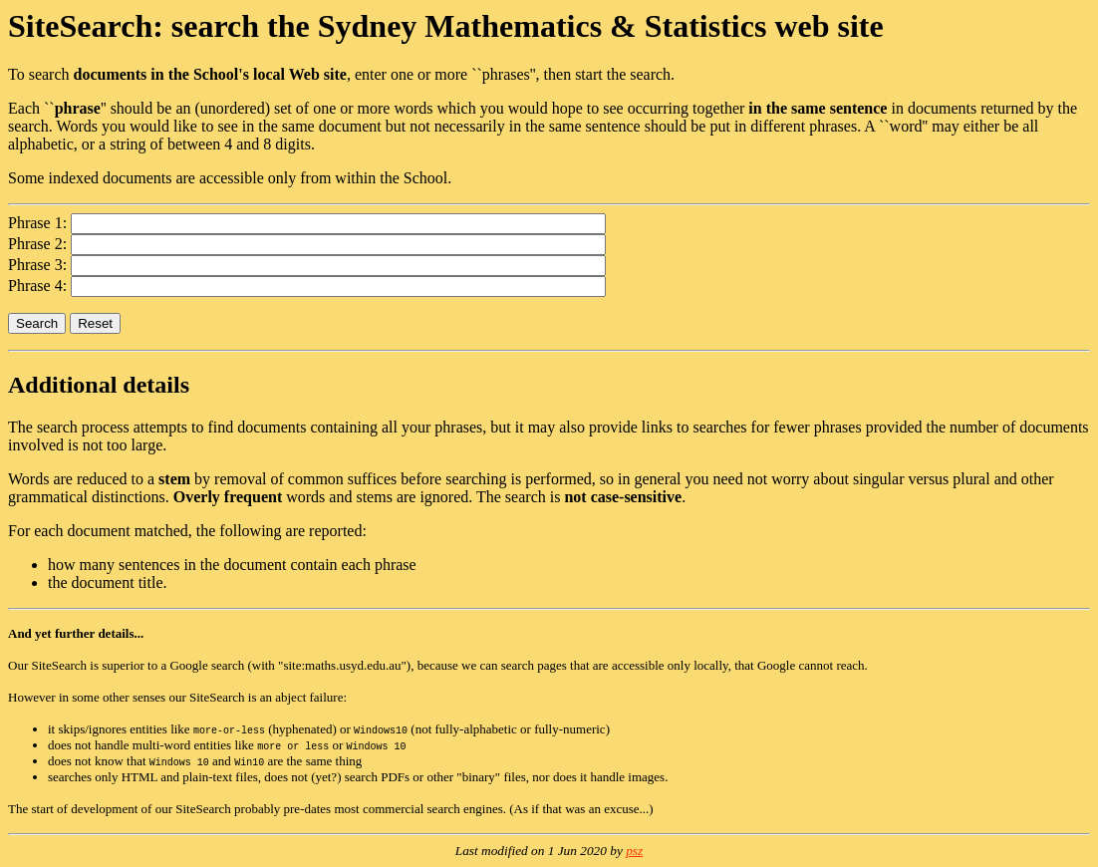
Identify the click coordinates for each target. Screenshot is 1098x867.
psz (634, 850)
